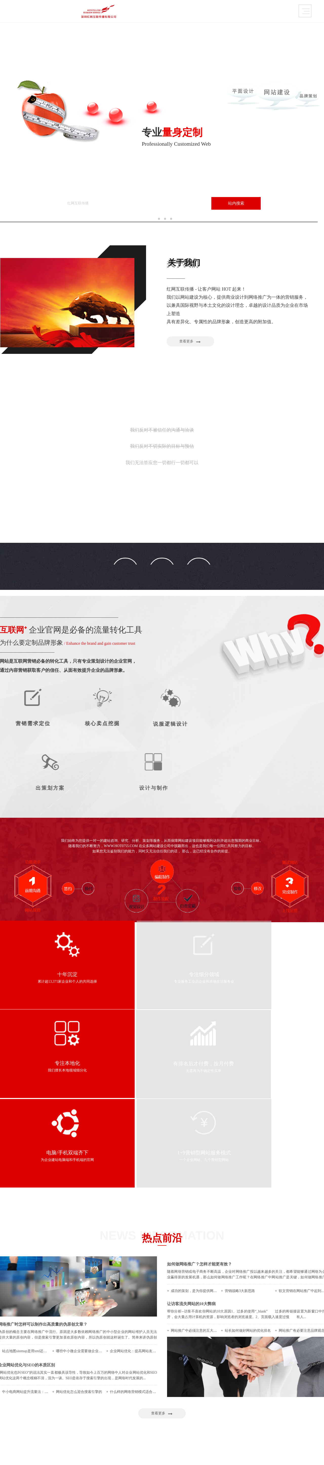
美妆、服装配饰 (151, 1410)
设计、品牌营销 (151, 1404)
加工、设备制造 (151, 1391)
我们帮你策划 (242, 1391)
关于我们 (7, 1391)
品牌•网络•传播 (58, 1397)
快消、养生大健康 (153, 1416)
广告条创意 (194, 1404)
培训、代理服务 (151, 1397)
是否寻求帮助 (242, 1404)
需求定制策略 (212, 12)
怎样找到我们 (57, 1410)
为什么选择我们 (58, 1391)
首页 (4, 1380)
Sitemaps (184, 1455)
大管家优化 (194, 1397)
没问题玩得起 (242, 1410)
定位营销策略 (242, 1397)
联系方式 (285, 12)
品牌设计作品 (95, 12)
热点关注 (285, 1404)
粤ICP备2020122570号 (159, 1455)
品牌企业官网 (134, 12)
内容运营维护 (173, 12)
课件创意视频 (103, 1410)
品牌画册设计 (103, 1397)
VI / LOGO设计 (104, 1391)
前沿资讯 (285, 1397)
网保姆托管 (194, 1391)
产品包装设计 (103, 1404)
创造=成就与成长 (59, 1404)
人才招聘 (53, 1423)
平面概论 (285, 1391)
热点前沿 (247, 12)
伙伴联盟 (53, 1416)
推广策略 (285, 1410)
